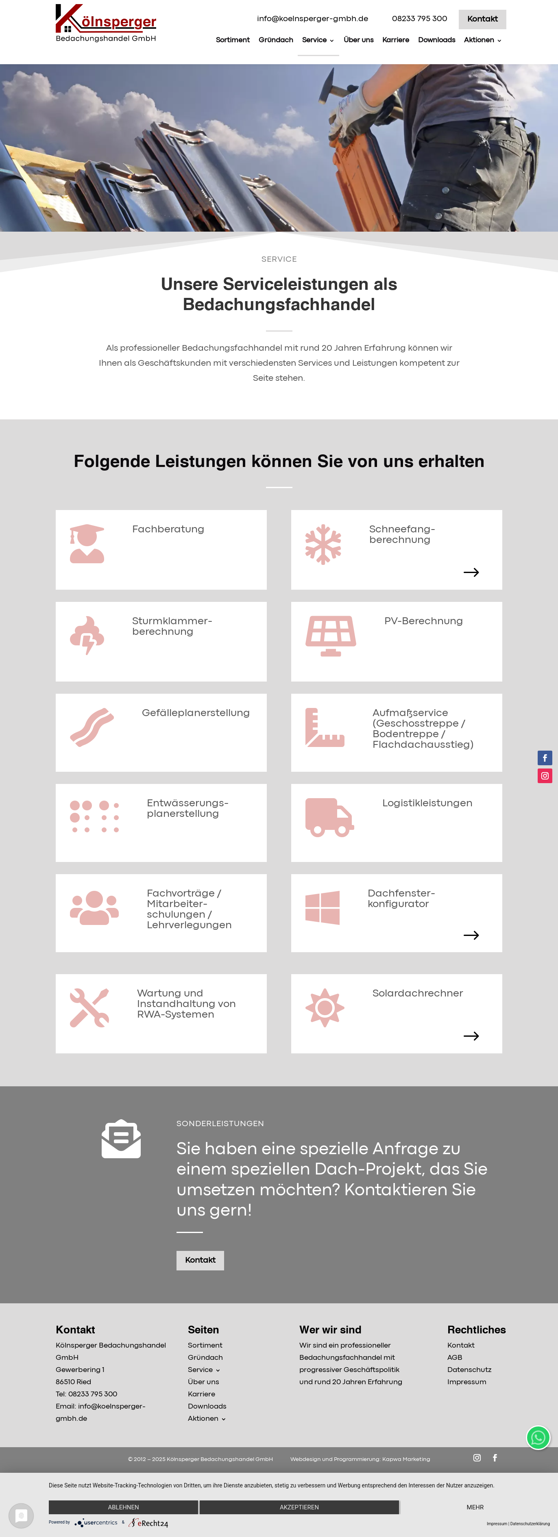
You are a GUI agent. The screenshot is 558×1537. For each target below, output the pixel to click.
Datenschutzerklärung (530, 1524)
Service (314, 40)
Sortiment (233, 40)
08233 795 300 (419, 18)
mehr (475, 1507)
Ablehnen (123, 1507)
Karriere (395, 40)
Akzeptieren (299, 1507)
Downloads (436, 40)
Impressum (497, 1524)
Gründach (276, 40)
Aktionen (479, 40)
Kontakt (482, 19)
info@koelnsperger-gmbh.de (312, 18)
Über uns (358, 40)
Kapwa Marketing (406, 1459)
